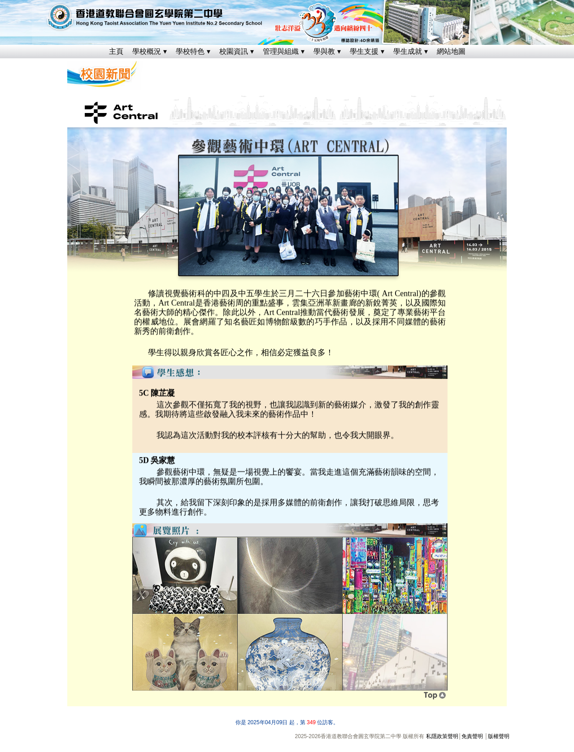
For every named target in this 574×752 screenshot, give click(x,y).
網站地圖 (451, 51)
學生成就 (407, 51)
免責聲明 (472, 736)
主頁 (116, 51)
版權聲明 (498, 736)
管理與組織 (281, 51)
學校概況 (146, 51)
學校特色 (190, 51)
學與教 (324, 51)
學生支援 (364, 51)
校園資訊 (233, 51)
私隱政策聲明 (442, 736)
